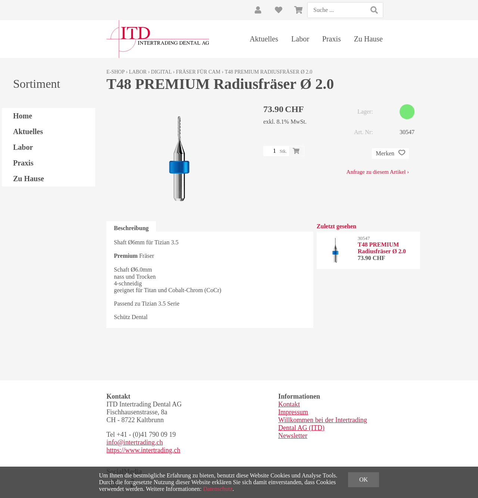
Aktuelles (263, 39)
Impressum (293, 412)
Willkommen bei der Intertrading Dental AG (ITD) (322, 424)
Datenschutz (218, 489)
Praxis (331, 39)
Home (22, 116)
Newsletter (292, 435)
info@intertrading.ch (134, 442)
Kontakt (289, 404)
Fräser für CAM (198, 72)
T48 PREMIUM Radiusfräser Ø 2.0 (269, 72)
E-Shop (115, 72)
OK (363, 479)
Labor (300, 39)
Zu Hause (368, 39)
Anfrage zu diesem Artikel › (378, 172)
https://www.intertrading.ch (143, 450)
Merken (390, 153)
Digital (161, 72)
